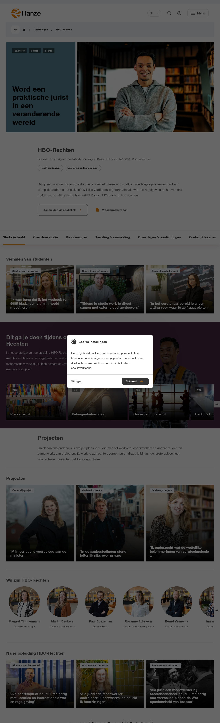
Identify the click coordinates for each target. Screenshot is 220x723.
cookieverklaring (81, 367)
